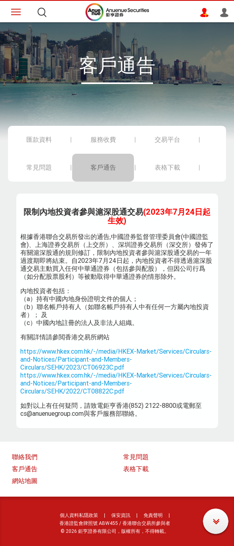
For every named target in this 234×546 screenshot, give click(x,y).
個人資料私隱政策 (79, 515)
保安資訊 (120, 515)
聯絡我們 (24, 457)
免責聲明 (153, 515)
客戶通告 (24, 469)
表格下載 (136, 469)
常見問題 (136, 457)
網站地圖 (24, 481)
